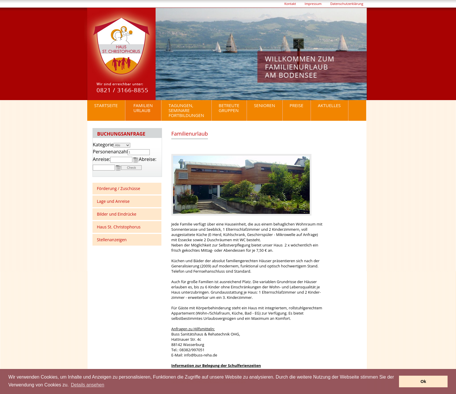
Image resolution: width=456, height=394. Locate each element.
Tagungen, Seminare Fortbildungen (186, 110)
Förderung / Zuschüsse (118, 188)
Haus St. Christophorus (118, 227)
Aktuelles (329, 105)
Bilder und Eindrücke (116, 214)
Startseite (106, 105)
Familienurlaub (143, 107)
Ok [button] (423, 381)
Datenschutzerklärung (346, 3)
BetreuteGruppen (229, 107)
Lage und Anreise (113, 201)
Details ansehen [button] (87, 384)
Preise (296, 105)
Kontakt (290, 3)
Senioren (264, 105)
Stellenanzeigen (112, 239)
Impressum (313, 3)
